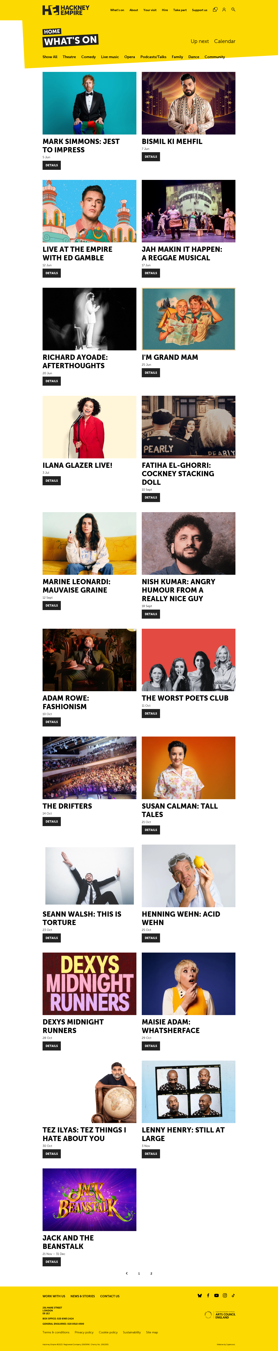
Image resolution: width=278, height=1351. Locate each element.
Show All (50, 57)
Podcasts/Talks (153, 57)
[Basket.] (215, 10)
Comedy (88, 57)
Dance (193, 57)
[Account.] (224, 10)
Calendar (224, 41)
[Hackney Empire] (66, 10)
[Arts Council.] (220, 1314)
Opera (129, 57)
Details (52, 165)
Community (215, 57)
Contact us (109, 1296)
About (134, 10)
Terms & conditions (56, 1332)
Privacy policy (84, 1332)
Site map (152, 1332)
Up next (200, 41)
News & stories (83, 1296)
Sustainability (132, 1332)
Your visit (150, 10)
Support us (199, 10)
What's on (117, 10)
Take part (180, 10)
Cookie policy (108, 1332)
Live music (110, 57)
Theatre (69, 57)
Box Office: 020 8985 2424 (58, 1318)
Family (177, 57)
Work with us (54, 1296)
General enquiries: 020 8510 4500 (63, 1323)
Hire (165, 10)
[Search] (233, 10)
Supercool (230, 1344)
